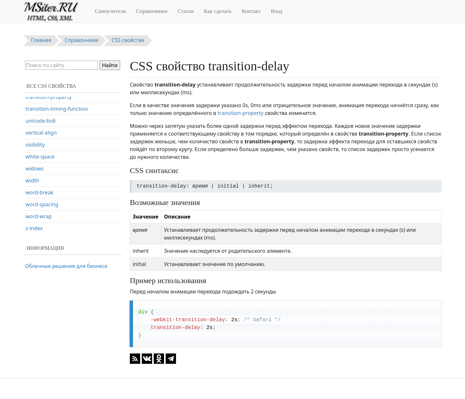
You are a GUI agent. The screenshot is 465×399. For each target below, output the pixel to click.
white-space (40, 185)
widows (35, 197)
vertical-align (41, 162)
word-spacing (42, 233)
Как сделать (218, 11)
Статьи (186, 11)
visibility (35, 174)
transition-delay (44, 102)
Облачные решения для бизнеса (66, 266)
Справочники (152, 11)
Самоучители (110, 11)
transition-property (240, 113)
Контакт (251, 11)
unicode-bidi (41, 150)
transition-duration (48, 114)
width (32, 209)
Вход (277, 11)
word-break (39, 221)
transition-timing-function (57, 138)
